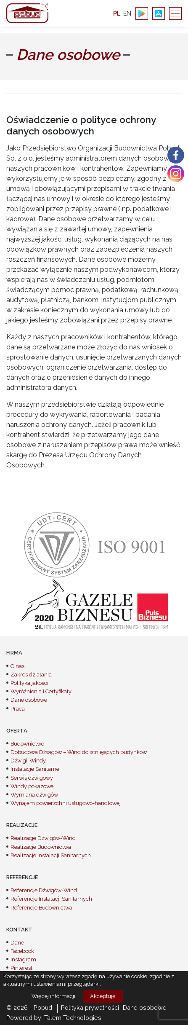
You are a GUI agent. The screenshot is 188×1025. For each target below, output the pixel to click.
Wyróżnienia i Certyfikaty (41, 691)
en (127, 13)
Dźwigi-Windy (28, 760)
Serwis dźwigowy (32, 778)
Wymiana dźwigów (34, 795)
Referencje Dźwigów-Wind (44, 890)
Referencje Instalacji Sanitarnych (51, 899)
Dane (17, 942)
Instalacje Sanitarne (35, 769)
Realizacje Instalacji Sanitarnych (51, 855)
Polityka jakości (29, 683)
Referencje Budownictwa (41, 907)
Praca (18, 709)
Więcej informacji (53, 996)
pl (116, 13)
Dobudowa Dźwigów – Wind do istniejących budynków (79, 752)
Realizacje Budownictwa (41, 847)
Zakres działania (31, 674)
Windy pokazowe (32, 786)
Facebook (22, 951)
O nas (17, 666)
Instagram (23, 959)
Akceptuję (103, 996)
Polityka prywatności (90, 1007)
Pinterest (21, 968)
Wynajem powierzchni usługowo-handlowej (66, 803)
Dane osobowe (29, 700)
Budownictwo (27, 744)
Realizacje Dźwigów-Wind (43, 838)
